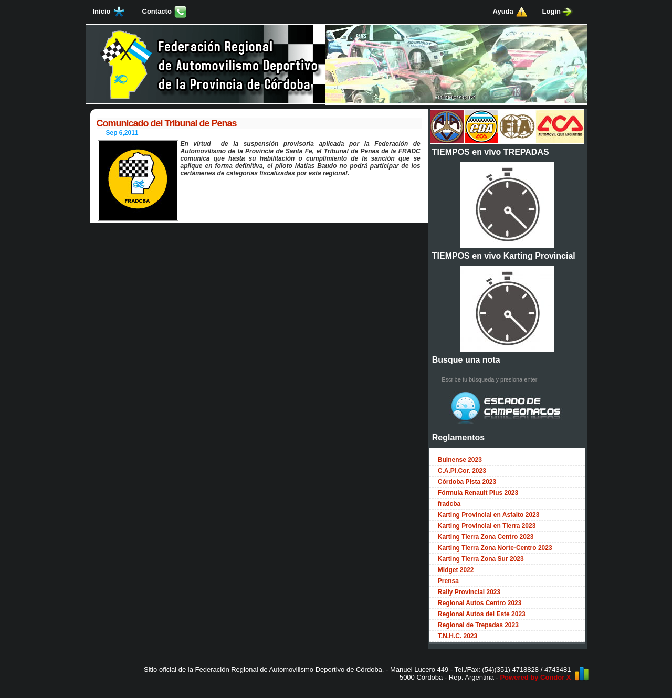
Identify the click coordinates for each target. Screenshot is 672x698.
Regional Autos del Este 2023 (482, 614)
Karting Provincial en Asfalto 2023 (489, 515)
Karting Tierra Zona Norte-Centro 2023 (495, 548)
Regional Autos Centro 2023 (480, 603)
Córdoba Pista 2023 (467, 481)
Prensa (448, 581)
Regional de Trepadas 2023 (478, 625)
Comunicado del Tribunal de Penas (167, 123)
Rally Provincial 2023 (469, 592)
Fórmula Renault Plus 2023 (478, 492)
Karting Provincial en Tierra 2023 (487, 526)
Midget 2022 (456, 570)
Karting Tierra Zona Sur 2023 (481, 559)
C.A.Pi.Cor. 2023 (462, 470)
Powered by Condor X (535, 677)
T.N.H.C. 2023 (457, 636)
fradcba (449, 503)
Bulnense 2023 (460, 459)
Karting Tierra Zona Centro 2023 (486, 537)
